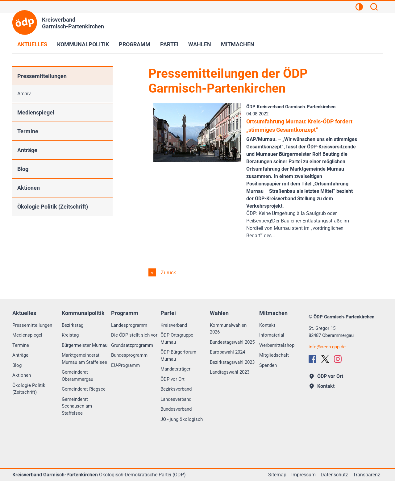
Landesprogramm (129, 325)
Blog (22, 169)
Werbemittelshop (276, 345)
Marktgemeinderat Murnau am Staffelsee (84, 358)
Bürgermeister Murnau (84, 345)
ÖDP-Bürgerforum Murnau (178, 355)
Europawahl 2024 (227, 352)
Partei (169, 44)
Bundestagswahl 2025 (232, 342)
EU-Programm (125, 365)
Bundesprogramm (129, 355)
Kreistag (70, 335)
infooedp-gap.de (327, 347)
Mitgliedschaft (274, 355)
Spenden (268, 365)
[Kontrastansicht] (359, 8)
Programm (134, 44)
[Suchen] (374, 8)
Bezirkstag (72, 325)
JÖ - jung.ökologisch (181, 419)
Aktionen (28, 188)
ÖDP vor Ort (172, 379)
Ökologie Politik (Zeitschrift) (52, 206)
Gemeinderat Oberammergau (77, 375)
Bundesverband (176, 409)
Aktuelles (32, 44)
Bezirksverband (176, 389)
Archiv (24, 94)
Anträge (27, 150)
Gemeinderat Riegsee (84, 389)
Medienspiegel (35, 112)
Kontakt (267, 325)
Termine (27, 131)
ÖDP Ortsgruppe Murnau (176, 338)
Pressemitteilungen (42, 76)
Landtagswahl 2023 (229, 372)
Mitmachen (237, 44)
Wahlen (199, 44)
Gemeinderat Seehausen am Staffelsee (77, 406)
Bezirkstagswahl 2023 (232, 362)
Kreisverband (173, 325)
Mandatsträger (175, 369)
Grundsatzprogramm (132, 345)
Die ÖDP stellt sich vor (134, 335)
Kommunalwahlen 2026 (228, 328)
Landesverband (175, 399)
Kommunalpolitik (83, 44)
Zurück (168, 273)
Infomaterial (271, 335)
